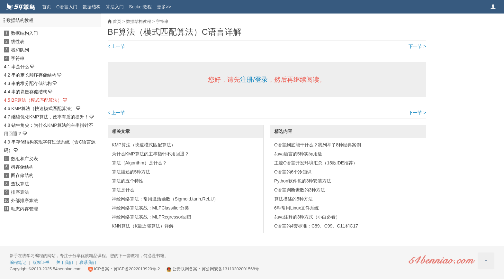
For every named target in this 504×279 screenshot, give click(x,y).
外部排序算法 (24, 200)
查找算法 (20, 183)
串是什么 (20, 66)
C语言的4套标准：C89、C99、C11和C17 (316, 225)
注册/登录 (254, 79)
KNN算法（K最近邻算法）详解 (143, 225)
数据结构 (92, 6)
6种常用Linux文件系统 (296, 207)
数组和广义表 (24, 158)
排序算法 (20, 192)
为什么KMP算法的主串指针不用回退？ (150, 153)
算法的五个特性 (127, 180)
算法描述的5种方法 (131, 171)
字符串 (17, 58)
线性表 (17, 41)
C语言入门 (66, 6)
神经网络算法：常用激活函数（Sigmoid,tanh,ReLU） (165, 198)
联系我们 (87, 262)
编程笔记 (18, 262)
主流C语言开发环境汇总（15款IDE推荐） (315, 162)
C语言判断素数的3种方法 (299, 189)
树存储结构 (22, 167)
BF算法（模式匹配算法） (36, 100)
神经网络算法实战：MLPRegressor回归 (151, 216)
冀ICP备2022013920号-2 (136, 268)
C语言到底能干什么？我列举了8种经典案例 (317, 144)
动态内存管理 (24, 208)
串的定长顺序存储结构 (33, 75)
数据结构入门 (24, 33)
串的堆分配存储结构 (31, 83)
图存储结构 (22, 175)
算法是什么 (123, 189)
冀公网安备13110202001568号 (230, 268)
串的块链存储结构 (29, 91)
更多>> (164, 6)
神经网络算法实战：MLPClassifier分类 (150, 207)
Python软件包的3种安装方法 (302, 180)
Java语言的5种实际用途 (298, 153)
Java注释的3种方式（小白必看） (307, 216)
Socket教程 (140, 6)
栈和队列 (20, 49)
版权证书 (41, 262)
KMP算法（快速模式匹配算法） (43, 108)
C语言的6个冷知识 (292, 171)
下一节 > (417, 46)
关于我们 (64, 262)
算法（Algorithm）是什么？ (139, 162)
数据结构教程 (19, 20)
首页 (46, 6)
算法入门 (115, 6)
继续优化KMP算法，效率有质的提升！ (49, 116)
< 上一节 (116, 46)
